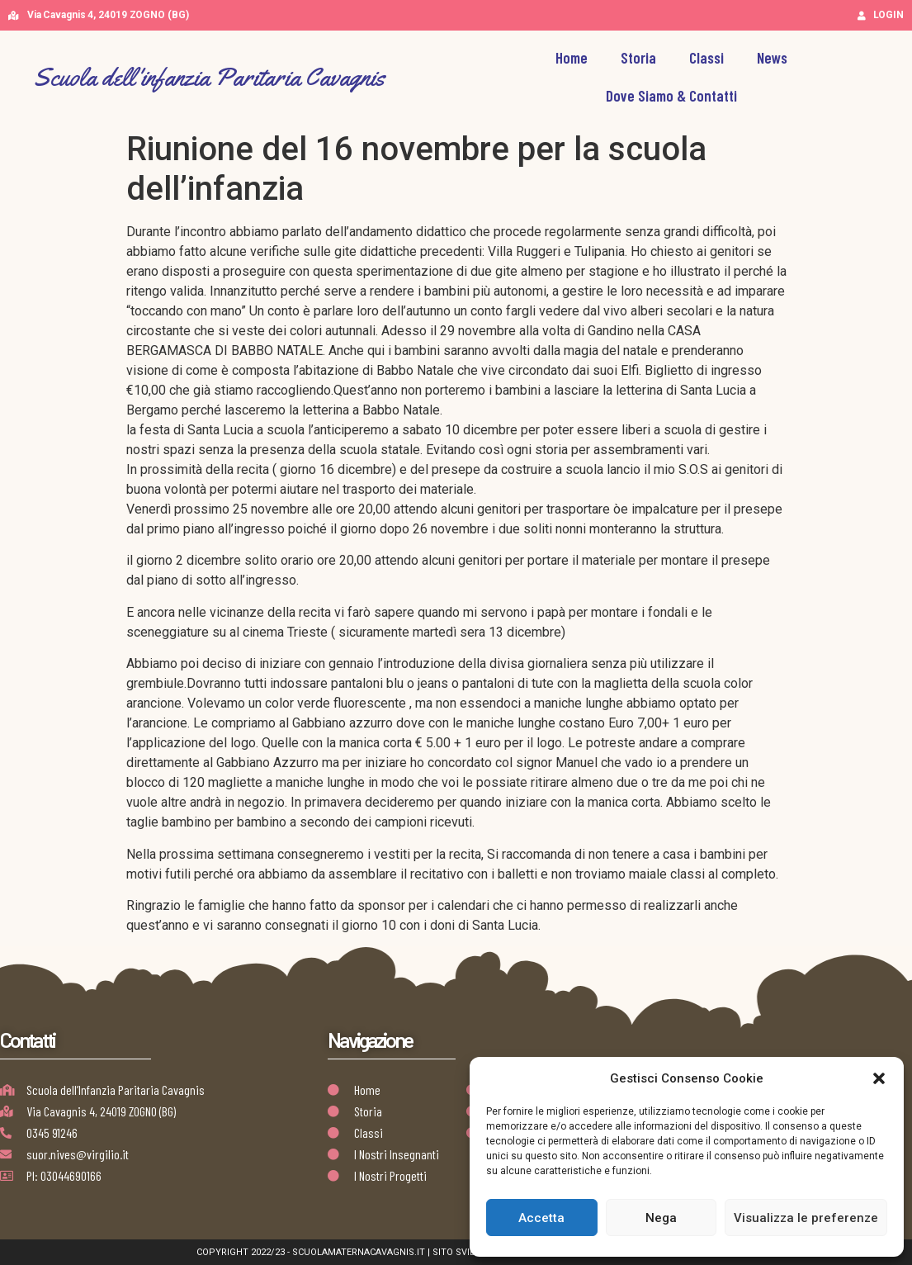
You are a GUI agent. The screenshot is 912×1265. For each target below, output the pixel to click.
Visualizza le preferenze (806, 1218)
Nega (661, 1218)
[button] (879, 1078)
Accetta (541, 1218)
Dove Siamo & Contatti (671, 95)
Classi (706, 57)
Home (571, 57)
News (772, 57)
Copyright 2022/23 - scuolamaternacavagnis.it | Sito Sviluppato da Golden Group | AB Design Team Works (456, 1252)
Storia (638, 57)
